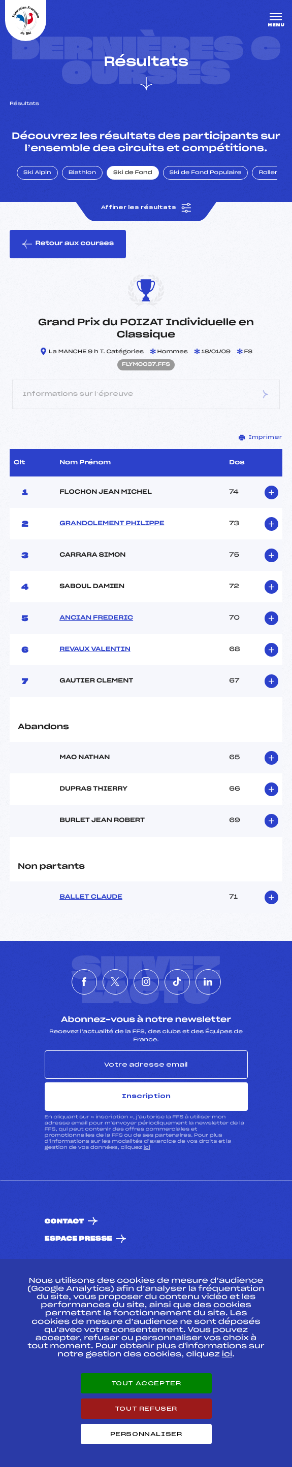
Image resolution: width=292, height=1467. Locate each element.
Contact (64, 1221)
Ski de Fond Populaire (206, 173)
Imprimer (260, 437)
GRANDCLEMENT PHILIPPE (111, 524)
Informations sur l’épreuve (146, 394)
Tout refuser (146, 1409)
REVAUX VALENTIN (95, 649)
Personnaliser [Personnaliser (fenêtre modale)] (146, 1434)
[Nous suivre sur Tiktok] (177, 982)
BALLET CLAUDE (90, 897)
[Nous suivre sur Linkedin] (208, 982)
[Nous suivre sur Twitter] (115, 982)
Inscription (146, 1096)
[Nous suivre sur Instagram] (146, 982)
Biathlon (82, 173)
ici (147, 1147)
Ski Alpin (37, 173)
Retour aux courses (68, 244)
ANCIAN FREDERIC (96, 618)
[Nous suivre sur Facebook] (84, 982)
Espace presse (78, 1239)
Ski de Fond (132, 173)
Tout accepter (146, 1383)
